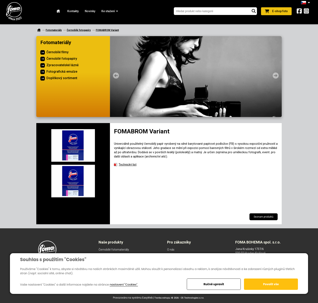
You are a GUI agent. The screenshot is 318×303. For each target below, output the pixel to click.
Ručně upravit (213, 284)
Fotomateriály (55, 42)
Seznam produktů (263, 216)
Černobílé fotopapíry (61, 59)
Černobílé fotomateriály (114, 249)
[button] (108, 11)
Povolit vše (271, 284)
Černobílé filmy (57, 52)
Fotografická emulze (61, 71)
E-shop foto (276, 11)
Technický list (127, 164)
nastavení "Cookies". (124, 285)
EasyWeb (147, 297)
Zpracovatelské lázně (62, 65)
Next (276, 75)
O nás (170, 249)
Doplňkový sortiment (61, 78)
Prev (116, 75)
